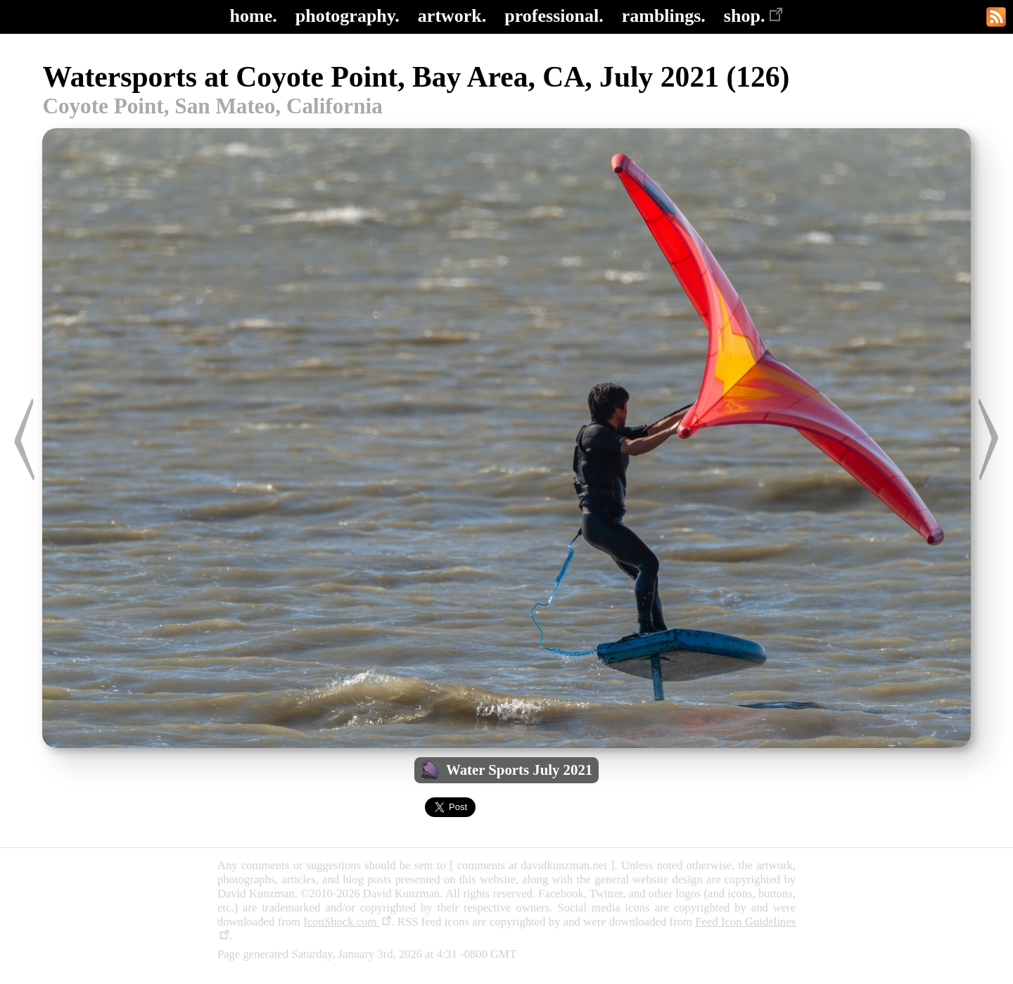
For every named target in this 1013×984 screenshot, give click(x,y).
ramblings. (664, 16)
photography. (347, 16)
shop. (754, 16)
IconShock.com (347, 921)
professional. (553, 16)
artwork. (452, 16)
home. (253, 16)
